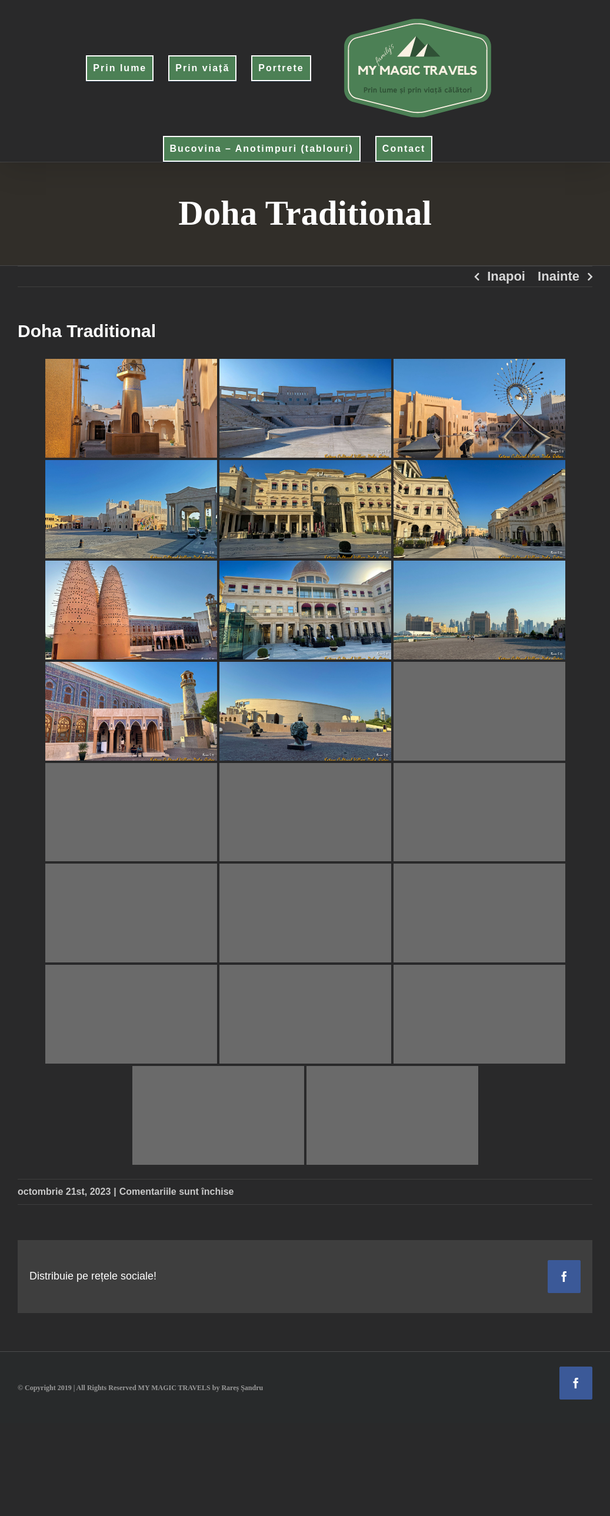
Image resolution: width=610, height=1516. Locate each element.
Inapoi (506, 276)
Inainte (558, 276)
